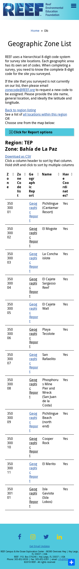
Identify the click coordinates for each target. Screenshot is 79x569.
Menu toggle (73, 8)
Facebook (20, 539)
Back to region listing (20, 110)
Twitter (46, 539)
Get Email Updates (39, 546)
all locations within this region (45, 114)
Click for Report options (32, 132)
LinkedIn (59, 539)
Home (35, 30)
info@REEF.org (65, 559)
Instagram (33, 539)
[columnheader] (10, 184)
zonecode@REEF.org (20, 89)
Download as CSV (18, 156)
